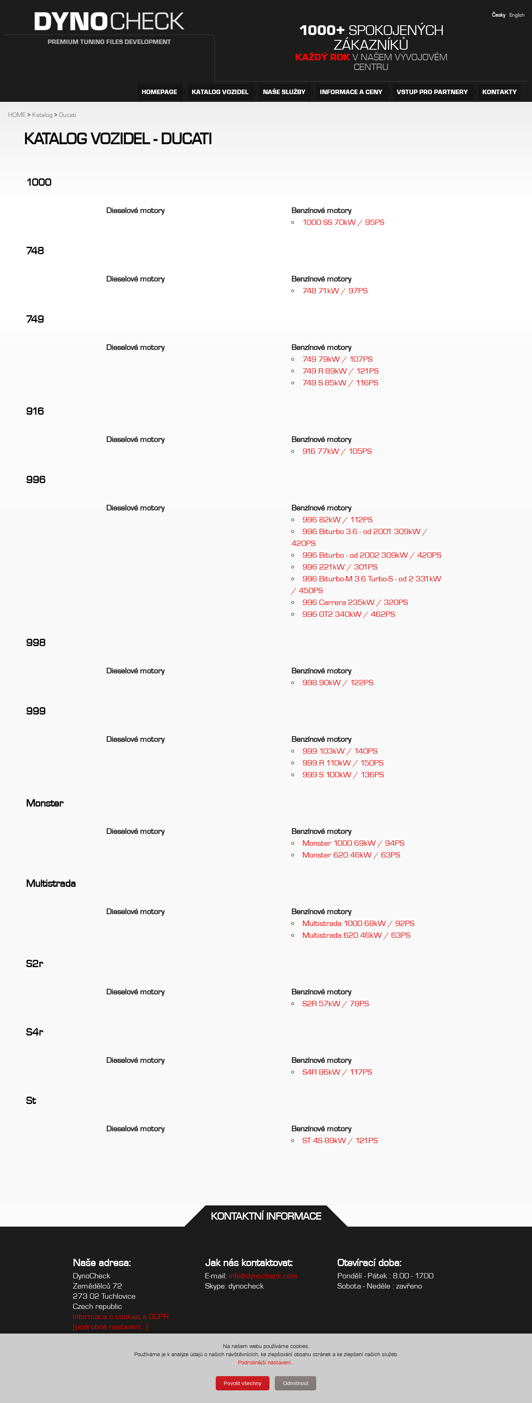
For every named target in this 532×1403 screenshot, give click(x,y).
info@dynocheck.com (263, 1275)
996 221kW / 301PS (339, 567)
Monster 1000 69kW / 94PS (353, 843)
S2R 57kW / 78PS (335, 1003)
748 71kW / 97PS (335, 290)
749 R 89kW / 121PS (340, 371)
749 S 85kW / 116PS (340, 382)
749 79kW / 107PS (337, 359)
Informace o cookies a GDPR (121, 1316)
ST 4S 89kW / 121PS (340, 1140)
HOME (17, 115)
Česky (498, 15)
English (517, 15)
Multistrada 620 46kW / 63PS (356, 935)
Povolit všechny (243, 1383)
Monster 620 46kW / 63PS (351, 855)
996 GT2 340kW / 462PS (348, 614)
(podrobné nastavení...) (110, 1326)
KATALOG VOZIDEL (221, 92)
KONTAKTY (499, 92)
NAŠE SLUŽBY (285, 92)
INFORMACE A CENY (352, 92)
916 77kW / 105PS (337, 451)
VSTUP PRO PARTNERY (433, 92)
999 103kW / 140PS (339, 751)
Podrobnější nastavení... (266, 1362)
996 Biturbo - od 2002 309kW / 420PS (371, 555)
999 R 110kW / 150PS (342, 762)
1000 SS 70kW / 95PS (343, 222)
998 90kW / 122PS (337, 682)
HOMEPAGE (160, 92)
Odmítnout (295, 1383)
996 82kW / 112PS (337, 519)
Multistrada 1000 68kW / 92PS (358, 923)
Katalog (42, 115)
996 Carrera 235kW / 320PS (355, 602)
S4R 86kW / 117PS (337, 1072)
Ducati (67, 115)
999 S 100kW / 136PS (343, 774)
